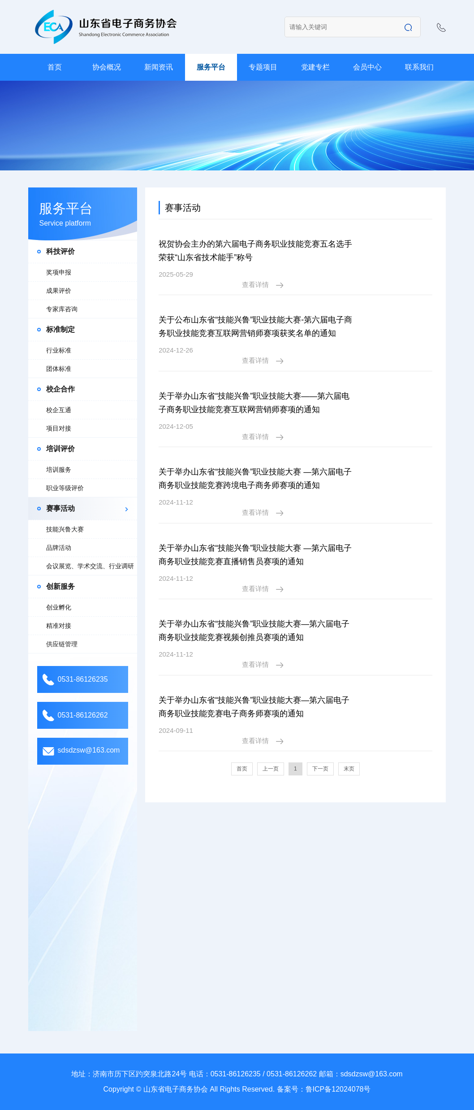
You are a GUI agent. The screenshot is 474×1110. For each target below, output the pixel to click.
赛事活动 (60, 508)
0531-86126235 (82, 679)
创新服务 (60, 586)
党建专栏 (315, 67)
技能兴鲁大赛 (65, 529)
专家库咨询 (62, 309)
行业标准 (58, 350)
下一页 (320, 701)
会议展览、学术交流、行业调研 (90, 566)
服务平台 (211, 67)
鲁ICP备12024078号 (338, 1089)
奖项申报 (58, 272)
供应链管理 (62, 644)
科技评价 (60, 251)
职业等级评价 (65, 488)
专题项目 (263, 67)
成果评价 (58, 290)
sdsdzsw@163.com (88, 750)
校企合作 (60, 389)
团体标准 (58, 368)
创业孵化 (58, 607)
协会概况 (106, 67)
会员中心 (367, 67)
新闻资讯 (158, 67)
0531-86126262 (82, 715)
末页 (349, 701)
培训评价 (60, 449)
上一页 (271, 701)
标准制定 (60, 329)
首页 (54, 67)
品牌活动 (58, 547)
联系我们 (419, 67)
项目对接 (58, 428)
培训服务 (58, 469)
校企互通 (58, 410)
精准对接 (58, 625)
